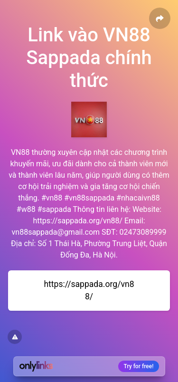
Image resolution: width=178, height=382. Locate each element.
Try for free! (139, 366)
